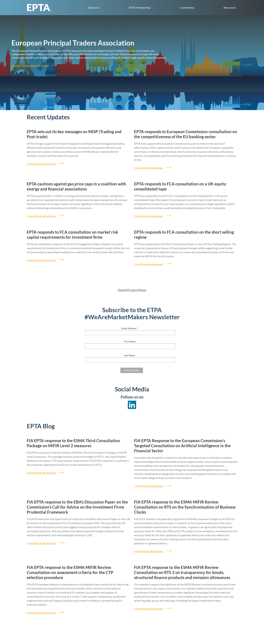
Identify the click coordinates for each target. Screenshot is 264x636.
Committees (187, 7)
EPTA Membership (140, 7)
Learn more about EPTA (30, 64)
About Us (93, 7)
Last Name (129, 348)
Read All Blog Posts (132, 626)
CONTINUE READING (41, 161)
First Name (130, 334)
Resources (230, 7)
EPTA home (39, 7)
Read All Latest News (132, 283)
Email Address (129, 321)
